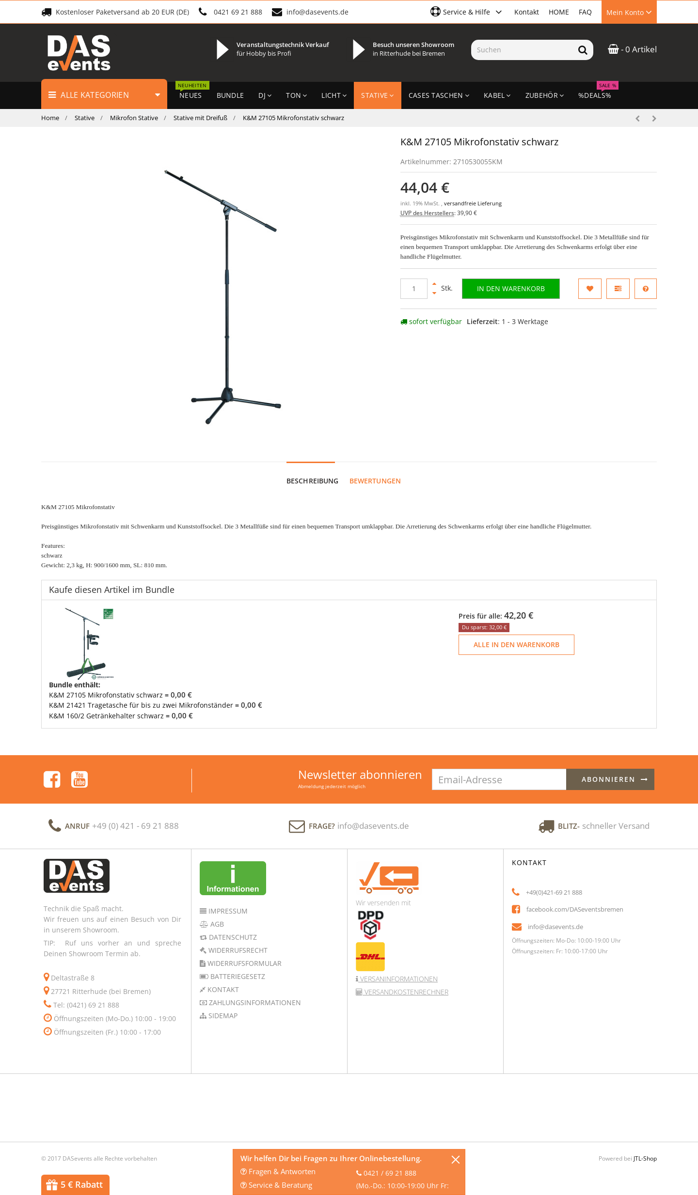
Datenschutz (232, 927)
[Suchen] (521, 50)
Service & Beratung (276, 1184)
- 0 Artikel (632, 49)
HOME (559, 11)
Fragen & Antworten (278, 1171)
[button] (467, 11)
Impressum (227, 901)
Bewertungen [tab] (375, 471)
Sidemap (222, 1006)
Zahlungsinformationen (254, 993)
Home (50, 117)
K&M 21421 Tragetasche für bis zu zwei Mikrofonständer (141, 695)
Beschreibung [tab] (312, 471)
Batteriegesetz (236, 967)
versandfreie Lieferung (473, 203)
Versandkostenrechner (405, 982)
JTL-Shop (645, 1149)
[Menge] (414, 289)
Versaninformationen (398, 969)
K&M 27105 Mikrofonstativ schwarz (106, 685)
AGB (216, 914)
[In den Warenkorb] (511, 289)
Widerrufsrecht (237, 941)
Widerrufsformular (244, 954)
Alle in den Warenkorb (516, 635)
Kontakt (526, 11)
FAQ (585, 11)
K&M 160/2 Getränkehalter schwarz (106, 706)
